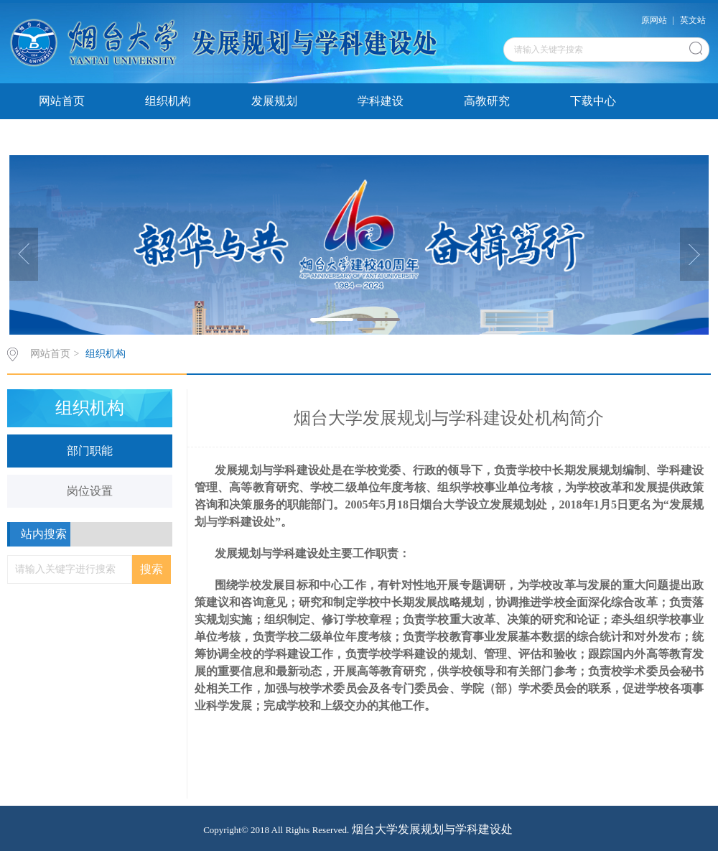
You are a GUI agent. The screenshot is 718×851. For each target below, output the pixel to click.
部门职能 (90, 451)
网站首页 (62, 101)
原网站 (654, 20)
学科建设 (381, 101)
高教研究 (487, 101)
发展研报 (62, 137)
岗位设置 (90, 491)
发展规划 (274, 101)
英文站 (693, 20)
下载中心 (593, 101)
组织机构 (168, 101)
